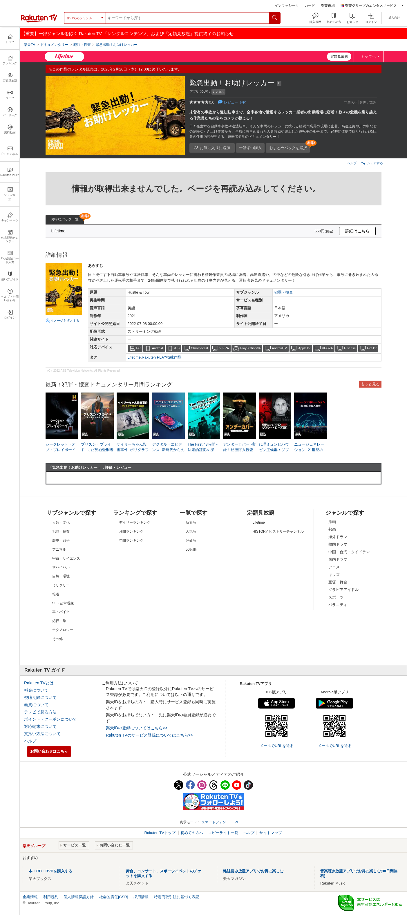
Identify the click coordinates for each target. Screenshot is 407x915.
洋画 (332, 522)
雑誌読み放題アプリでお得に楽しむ (253, 871)
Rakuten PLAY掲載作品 (161, 357)
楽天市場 (328, 5)
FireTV (372, 348)
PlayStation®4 (250, 348)
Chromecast (199, 348)
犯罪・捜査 (283, 292)
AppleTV (304, 348)
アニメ (334, 567)
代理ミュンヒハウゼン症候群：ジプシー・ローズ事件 (274, 449)
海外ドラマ (337, 537)
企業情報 (30, 897)
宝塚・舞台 (337, 582)
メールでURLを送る (277, 746)
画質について (36, 704)
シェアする (372, 162)
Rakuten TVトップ (160, 833)
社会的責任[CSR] (113, 897)
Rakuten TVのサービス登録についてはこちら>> (149, 735)
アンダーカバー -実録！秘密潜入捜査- (239, 447)
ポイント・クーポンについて (50, 719)
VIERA (224, 348)
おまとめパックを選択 (288, 148)
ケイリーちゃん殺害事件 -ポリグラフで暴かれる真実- (133, 449)
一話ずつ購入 (250, 148)
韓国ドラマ (337, 544)
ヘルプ (352, 163)
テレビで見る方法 (40, 712)
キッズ (334, 574)
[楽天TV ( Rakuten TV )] (39, 20)
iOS (177, 348)
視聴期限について (40, 697)
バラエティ (337, 605)
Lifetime (134, 357)
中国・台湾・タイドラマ (349, 552)
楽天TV (29, 45)
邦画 (332, 529)
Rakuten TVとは (39, 683)
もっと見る (370, 384)
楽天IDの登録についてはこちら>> (136, 728)
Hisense (350, 348)
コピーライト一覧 (223, 833)
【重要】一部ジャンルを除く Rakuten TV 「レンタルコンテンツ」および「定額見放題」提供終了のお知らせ (127, 33)
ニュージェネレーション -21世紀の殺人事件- (309, 449)
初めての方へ (191, 833)
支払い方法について (42, 733)
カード (310, 5)
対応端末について (40, 726)
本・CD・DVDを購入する (50, 871)
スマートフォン (214, 822)
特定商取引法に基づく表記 (176, 897)
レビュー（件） (236, 102)
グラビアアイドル (343, 589)
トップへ (368, 57)
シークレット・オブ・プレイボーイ (61, 447)
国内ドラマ (337, 559)
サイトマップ (270, 833)
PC (138, 348)
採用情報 (141, 897)
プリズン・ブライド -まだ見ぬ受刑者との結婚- (97, 449)
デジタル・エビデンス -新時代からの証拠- (168, 449)
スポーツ (335, 597)
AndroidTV (279, 348)
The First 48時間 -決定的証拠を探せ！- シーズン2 (203, 449)
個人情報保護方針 (79, 897)
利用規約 (50, 897)
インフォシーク (286, 5)
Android (157, 348)
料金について (36, 690)
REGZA (327, 348)
